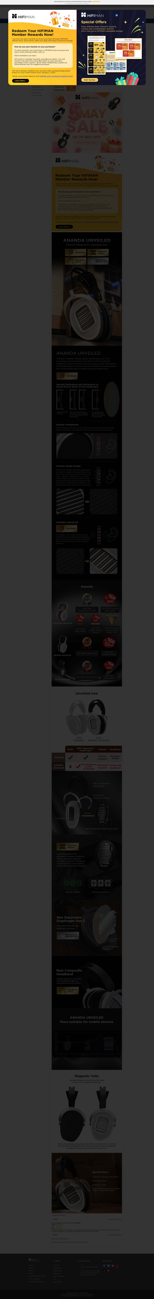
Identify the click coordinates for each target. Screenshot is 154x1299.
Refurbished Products (80, 1)
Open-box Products (65, 1)
